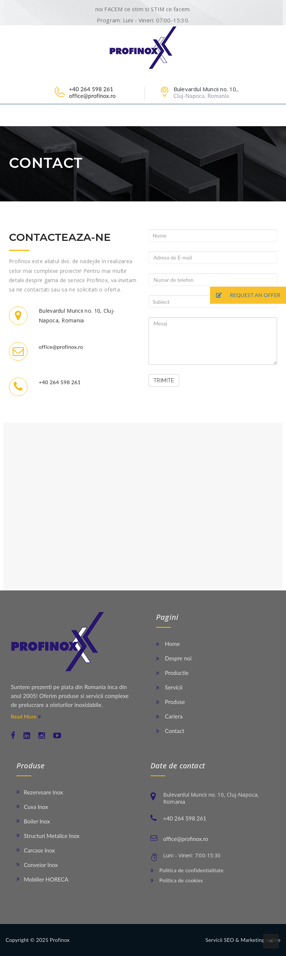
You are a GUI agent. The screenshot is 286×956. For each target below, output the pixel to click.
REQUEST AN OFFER (245, 295)
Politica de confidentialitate (186, 870)
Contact (170, 730)
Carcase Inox (39, 850)
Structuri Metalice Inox (51, 835)
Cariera (169, 716)
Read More (26, 716)
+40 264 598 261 (91, 89)
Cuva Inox (36, 806)
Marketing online (260, 940)
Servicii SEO (220, 940)
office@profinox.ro (92, 95)
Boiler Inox (37, 821)
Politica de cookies (176, 880)
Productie (172, 672)
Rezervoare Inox (43, 792)
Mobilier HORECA (46, 879)
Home (168, 643)
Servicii (169, 687)
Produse (170, 701)
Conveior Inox (41, 864)
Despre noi (173, 658)
